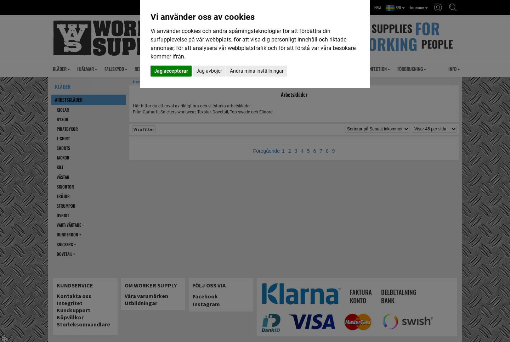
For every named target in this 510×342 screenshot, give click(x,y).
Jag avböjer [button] (209, 71)
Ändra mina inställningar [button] (257, 71)
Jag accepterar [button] (171, 71)
